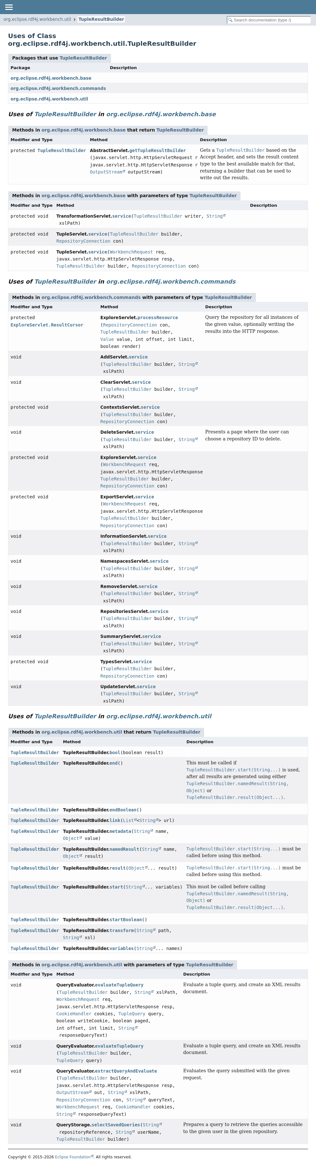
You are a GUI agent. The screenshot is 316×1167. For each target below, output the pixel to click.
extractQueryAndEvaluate (126, 1071)
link (114, 820)
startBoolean (125, 919)
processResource (158, 317)
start (116, 886)
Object (71, 838)
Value (107, 339)
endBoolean (122, 809)
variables (121, 948)
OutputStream (106, 171)
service (121, 216)
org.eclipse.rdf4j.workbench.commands (58, 88)
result (117, 868)
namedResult (124, 849)
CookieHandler (73, 1013)
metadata (120, 831)
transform (121, 930)
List (128, 820)
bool (114, 752)
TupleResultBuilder (101, 19)
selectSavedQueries (115, 1124)
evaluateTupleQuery (119, 984)
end (113, 763)
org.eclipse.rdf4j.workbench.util (37, 19)
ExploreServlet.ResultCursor (47, 324)
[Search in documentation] (269, 20)
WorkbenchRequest (131, 251)
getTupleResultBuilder (158, 150)
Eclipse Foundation (73, 1157)
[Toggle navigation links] (8, 7)
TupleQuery (131, 1013)
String (215, 216)
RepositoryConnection (83, 241)
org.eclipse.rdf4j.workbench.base (51, 78)
